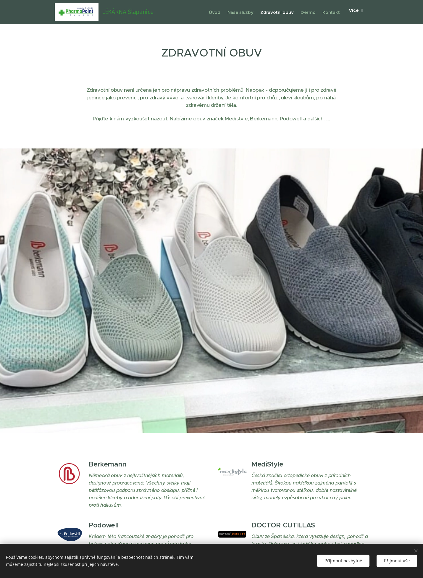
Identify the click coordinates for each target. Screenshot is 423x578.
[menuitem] (195, 12)
